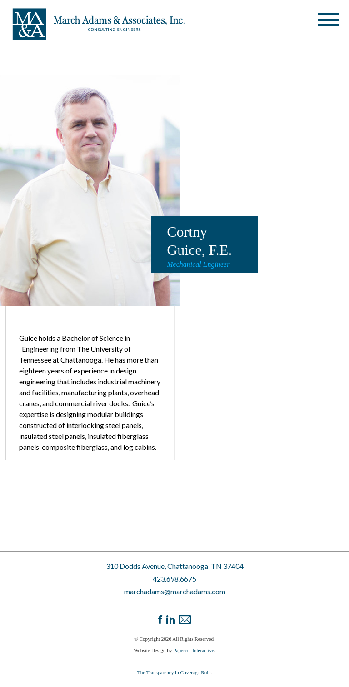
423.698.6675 (174, 578)
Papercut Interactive (193, 650)
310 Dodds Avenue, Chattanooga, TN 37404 (175, 566)
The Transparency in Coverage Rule (174, 672)
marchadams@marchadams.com (174, 591)
